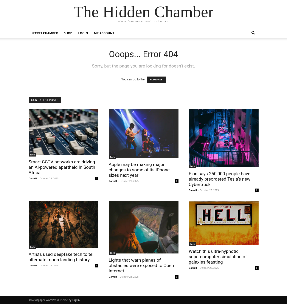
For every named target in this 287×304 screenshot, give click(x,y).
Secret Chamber (45, 33)
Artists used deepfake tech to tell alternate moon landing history (62, 257)
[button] (253, 33)
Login (83, 33)
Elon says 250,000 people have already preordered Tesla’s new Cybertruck (219, 179)
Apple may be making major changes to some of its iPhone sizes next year (139, 170)
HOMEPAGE (156, 79)
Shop (68, 33)
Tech (32, 154)
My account (104, 33)
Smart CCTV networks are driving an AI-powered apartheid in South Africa (62, 167)
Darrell (33, 178)
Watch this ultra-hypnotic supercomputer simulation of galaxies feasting (218, 257)
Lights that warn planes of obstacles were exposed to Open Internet (141, 265)
